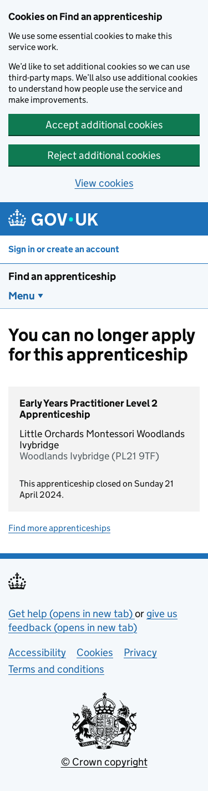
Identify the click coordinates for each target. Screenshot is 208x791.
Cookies (95, 652)
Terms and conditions (56, 669)
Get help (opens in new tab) (71, 613)
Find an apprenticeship (62, 276)
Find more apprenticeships (59, 528)
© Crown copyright (104, 761)
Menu (21, 295)
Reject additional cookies (104, 155)
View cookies (104, 183)
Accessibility (37, 652)
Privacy (140, 652)
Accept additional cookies (104, 124)
